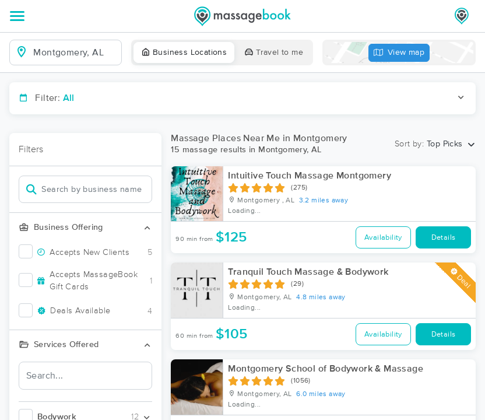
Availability (383, 238)
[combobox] (75, 53)
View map (399, 52)
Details (443, 238)
